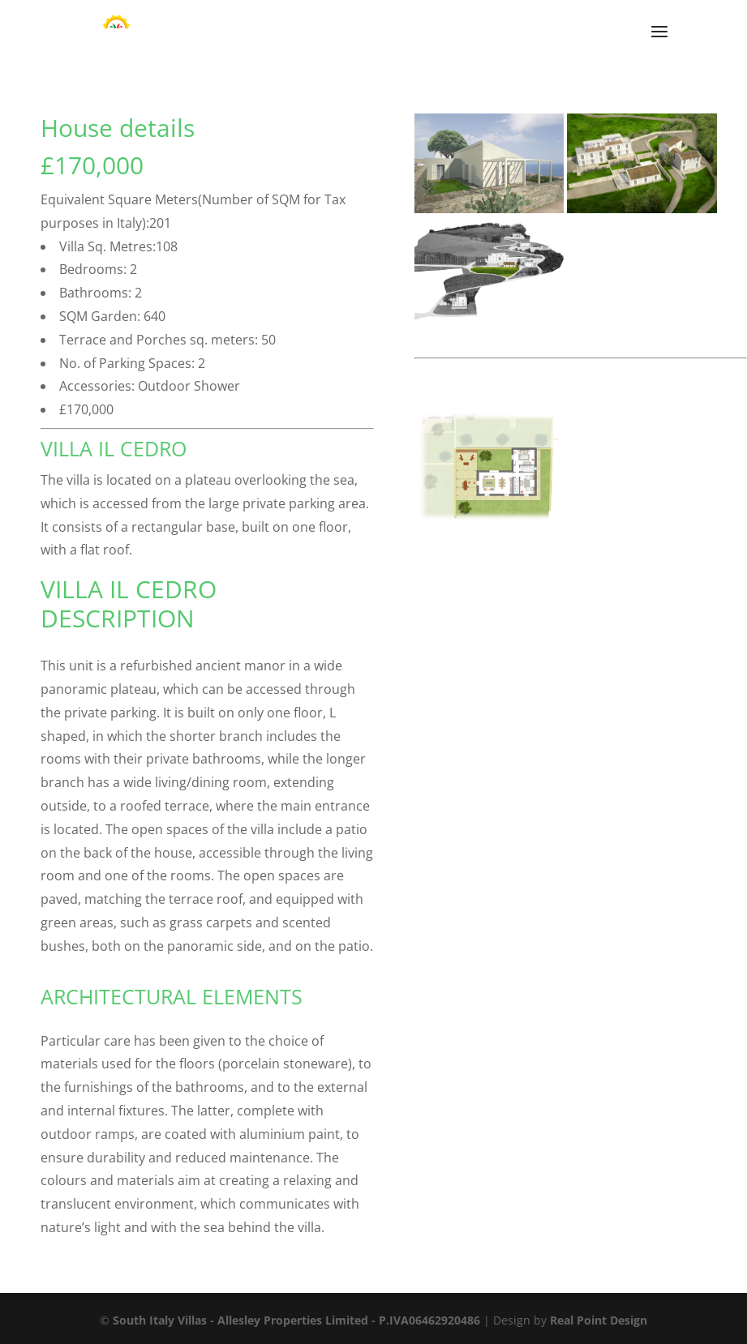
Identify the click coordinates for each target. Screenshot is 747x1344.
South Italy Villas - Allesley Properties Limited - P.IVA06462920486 (296, 1320)
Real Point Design (598, 1320)
